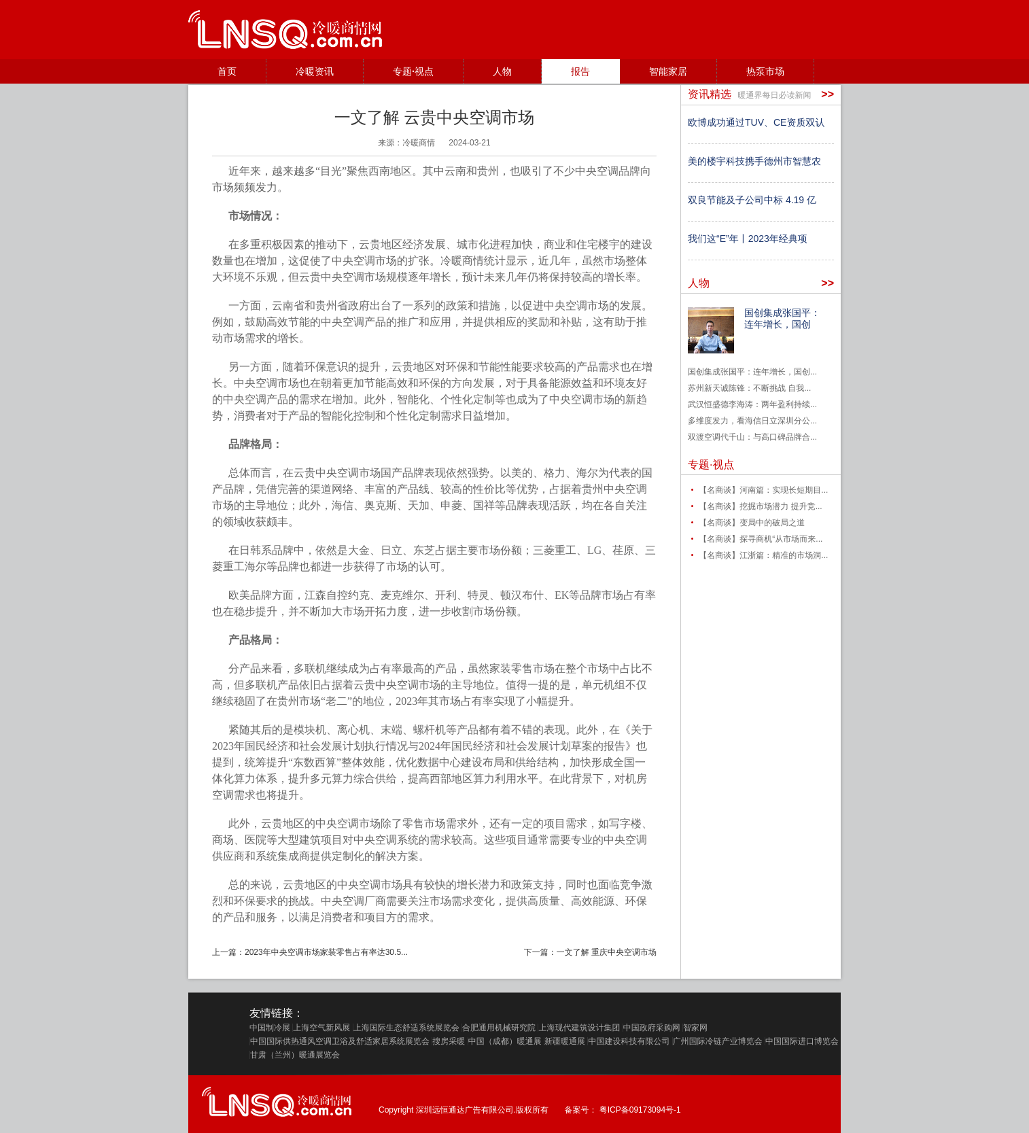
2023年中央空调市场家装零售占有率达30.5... (326, 952)
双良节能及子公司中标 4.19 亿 (752, 199)
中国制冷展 (269, 1028)
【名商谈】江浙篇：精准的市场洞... (763, 555)
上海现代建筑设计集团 (579, 1028)
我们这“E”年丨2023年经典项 (747, 238)
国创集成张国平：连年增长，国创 (782, 318)
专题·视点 (413, 71)
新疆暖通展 (564, 1041)
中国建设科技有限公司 (628, 1041)
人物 (502, 71)
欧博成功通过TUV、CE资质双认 (756, 122)
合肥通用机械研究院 (499, 1028)
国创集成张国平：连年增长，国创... (752, 372)
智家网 (695, 1028)
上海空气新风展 (321, 1028)
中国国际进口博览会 (802, 1041)
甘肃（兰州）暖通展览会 (295, 1055)
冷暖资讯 (315, 71)
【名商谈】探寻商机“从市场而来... (760, 539)
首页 (227, 71)
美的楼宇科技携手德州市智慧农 (754, 161)
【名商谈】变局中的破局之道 (752, 522)
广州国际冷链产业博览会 (718, 1041)
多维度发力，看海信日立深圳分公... (752, 420)
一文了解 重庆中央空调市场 (607, 952)
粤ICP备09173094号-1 (640, 1110)
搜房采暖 (448, 1041)
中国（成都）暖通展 (505, 1041)
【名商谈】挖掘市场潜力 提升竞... (760, 506)
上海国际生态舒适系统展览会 (406, 1028)
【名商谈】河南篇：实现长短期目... (763, 490)
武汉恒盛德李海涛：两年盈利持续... (752, 404)
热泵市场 (765, 71)
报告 (580, 71)
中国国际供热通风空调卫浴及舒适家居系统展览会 (340, 1041)
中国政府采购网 (651, 1028)
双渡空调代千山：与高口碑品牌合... (752, 437)
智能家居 (668, 71)
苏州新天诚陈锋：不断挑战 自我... (749, 388)
